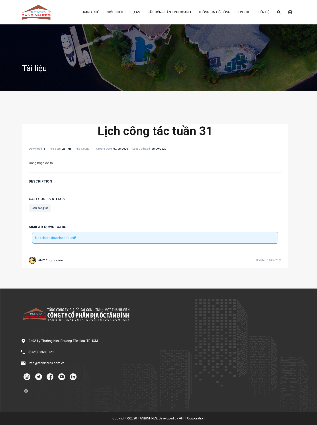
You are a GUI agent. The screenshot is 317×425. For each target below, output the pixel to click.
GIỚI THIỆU (115, 12)
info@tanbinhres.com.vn (46, 363)
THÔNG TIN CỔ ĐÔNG (214, 12)
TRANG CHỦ (90, 12)
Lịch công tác (39, 208)
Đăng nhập (290, 12)
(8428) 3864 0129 (41, 352)
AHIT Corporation (192, 418)
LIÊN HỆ (264, 12)
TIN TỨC (244, 12)
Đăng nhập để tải (41, 163)
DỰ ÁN (135, 12)
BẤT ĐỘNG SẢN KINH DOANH (169, 12)
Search (278, 12)
